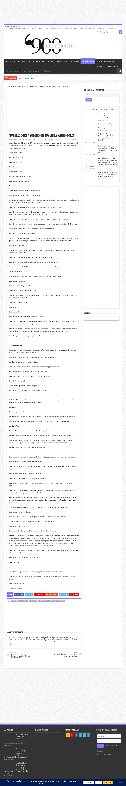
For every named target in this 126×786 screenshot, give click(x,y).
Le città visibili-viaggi (113, 66)
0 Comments (62, 139)
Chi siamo (25, 28)
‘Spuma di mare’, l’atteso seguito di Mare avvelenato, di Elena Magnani (107, 126)
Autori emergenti (61, 61)
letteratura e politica (47, 601)
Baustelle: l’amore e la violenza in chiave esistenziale (65, 654)
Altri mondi (47, 71)
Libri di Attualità (112, 28)
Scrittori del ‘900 (34, 61)
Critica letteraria (74, 61)
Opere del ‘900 (22, 61)
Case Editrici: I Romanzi (12, 28)
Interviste (100, 66)
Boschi (14, 601)
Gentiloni (33, 601)
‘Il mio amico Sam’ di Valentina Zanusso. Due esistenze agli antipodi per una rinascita (107, 174)
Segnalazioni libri (47, 61)
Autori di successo (34, 71)
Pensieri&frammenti (12, 71)
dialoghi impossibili (88, 61)
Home (41, 28)
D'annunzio (23, 601)
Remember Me (112, 746)
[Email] (102, 95)
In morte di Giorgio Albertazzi (27, 78)
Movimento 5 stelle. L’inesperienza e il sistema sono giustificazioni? (22, 655)
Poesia (24, 71)
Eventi (99, 61)
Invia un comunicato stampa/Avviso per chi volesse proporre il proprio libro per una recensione (75, 28)
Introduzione (10, 61)
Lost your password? (104, 754)
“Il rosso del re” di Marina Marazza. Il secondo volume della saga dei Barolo (107, 116)
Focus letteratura (109, 61)
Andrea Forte (14, 139)
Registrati (100, 751)
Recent (88, 109)
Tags (112, 109)
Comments (104, 109)
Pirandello (60, 601)
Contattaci (34, 28)
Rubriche (51, 139)
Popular (95, 109)
